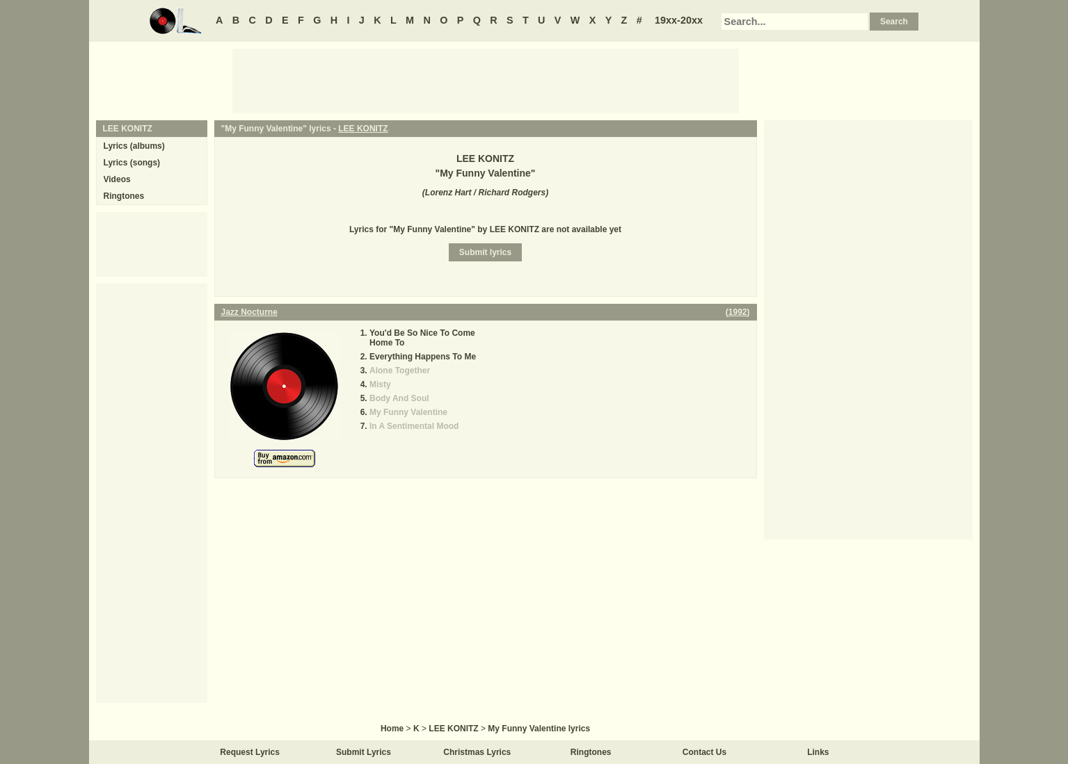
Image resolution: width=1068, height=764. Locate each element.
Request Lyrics (250, 752)
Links (818, 752)
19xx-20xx (679, 20)
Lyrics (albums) (134, 146)
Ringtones (124, 196)
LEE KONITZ (363, 128)
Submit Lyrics (363, 752)
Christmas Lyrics (477, 752)
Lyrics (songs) (132, 163)
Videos (117, 179)
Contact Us (704, 752)
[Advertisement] (485, 80)
